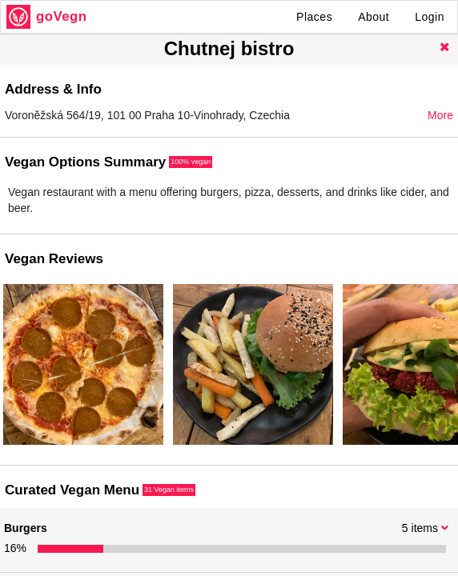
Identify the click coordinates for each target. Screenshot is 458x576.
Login (429, 16)
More (440, 115)
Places (314, 16)
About (373, 16)
